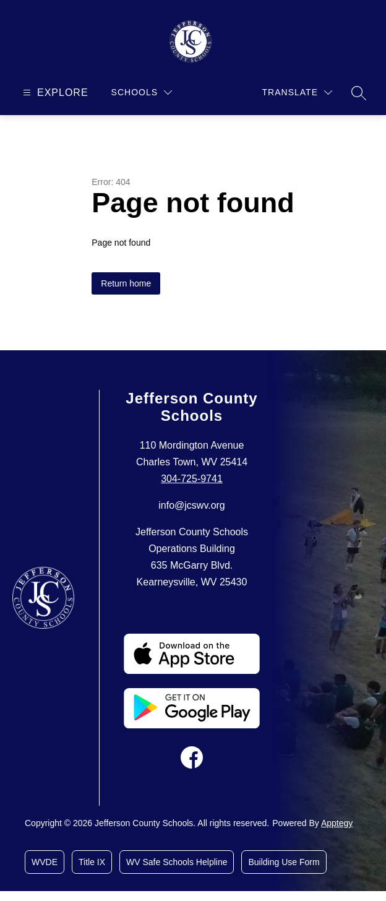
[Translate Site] (297, 92)
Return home (126, 283)
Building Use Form (283, 862)
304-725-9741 (192, 478)
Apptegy (337, 823)
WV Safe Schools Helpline (176, 862)
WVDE (45, 862)
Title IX (92, 862)
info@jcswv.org (191, 505)
